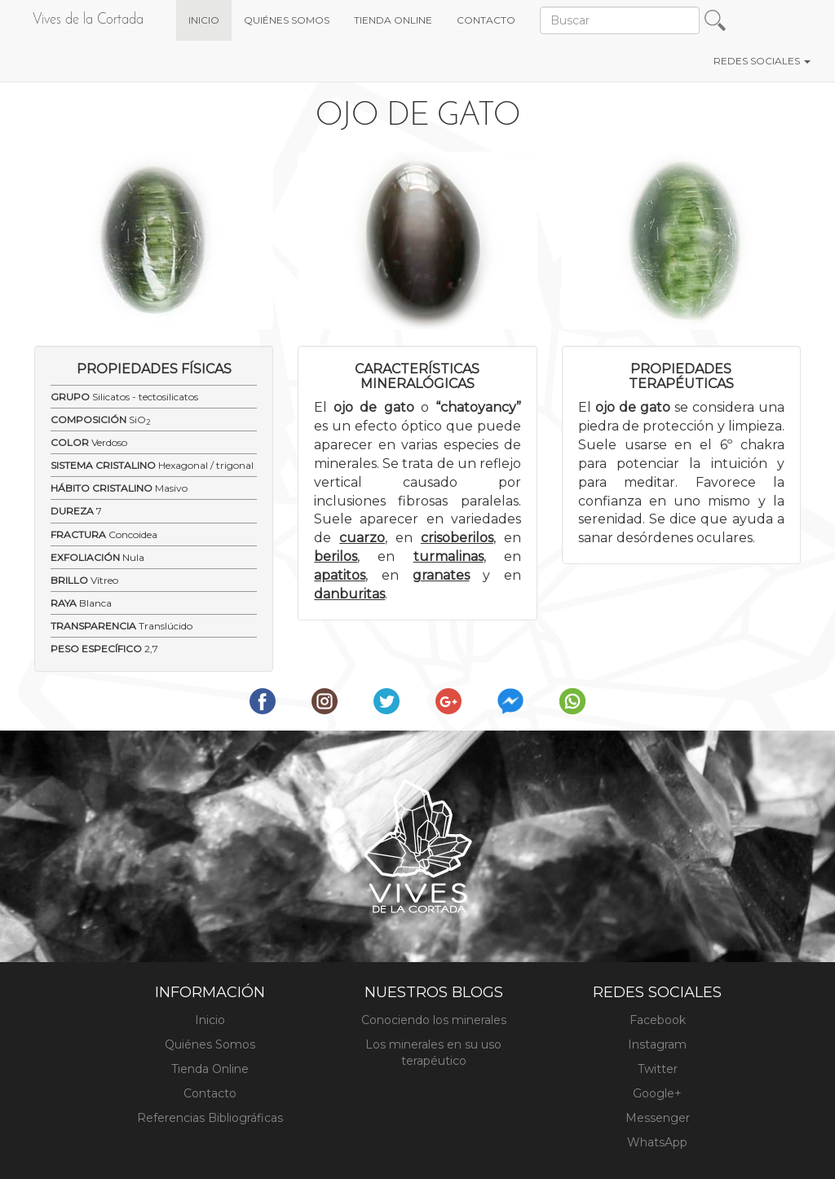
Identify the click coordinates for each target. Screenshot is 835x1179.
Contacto (209, 1093)
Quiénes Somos (210, 1044)
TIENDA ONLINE (393, 20)
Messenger (657, 1118)
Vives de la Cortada (88, 20)
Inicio (210, 1020)
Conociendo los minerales (433, 1020)
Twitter (658, 1069)
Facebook (658, 1020)
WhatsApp (657, 1142)
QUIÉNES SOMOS (286, 20)
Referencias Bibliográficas (210, 1118)
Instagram (657, 1044)
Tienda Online (210, 1069)
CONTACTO (486, 20)
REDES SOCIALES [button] (762, 61)
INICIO (210, 18)
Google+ (657, 1093)
